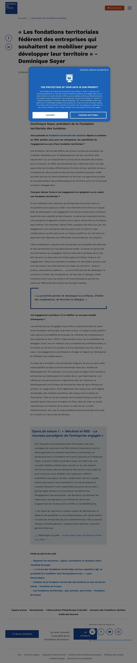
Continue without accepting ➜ (94, 70)
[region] (69, 94)
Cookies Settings (88, 115)
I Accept (50, 115)
